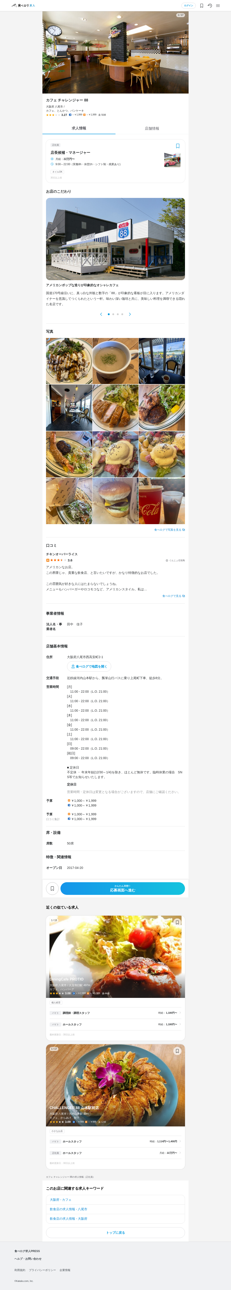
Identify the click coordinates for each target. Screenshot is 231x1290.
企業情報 (65, 1270)
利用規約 (19, 1270)
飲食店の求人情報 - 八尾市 (68, 1209)
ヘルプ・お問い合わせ (28, 1258)
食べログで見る (171, 596)
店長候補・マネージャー (70, 153)
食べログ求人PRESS (27, 1251)
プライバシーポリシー (42, 1270)
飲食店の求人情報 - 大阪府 (68, 1218)
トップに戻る (115, 1232)
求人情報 (79, 128)
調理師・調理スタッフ (76, 1013)
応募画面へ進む (122, 888)
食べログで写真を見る (167, 529)
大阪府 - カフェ (61, 1199)
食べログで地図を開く (91, 666)
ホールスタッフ (72, 1024)
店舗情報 (152, 128)
